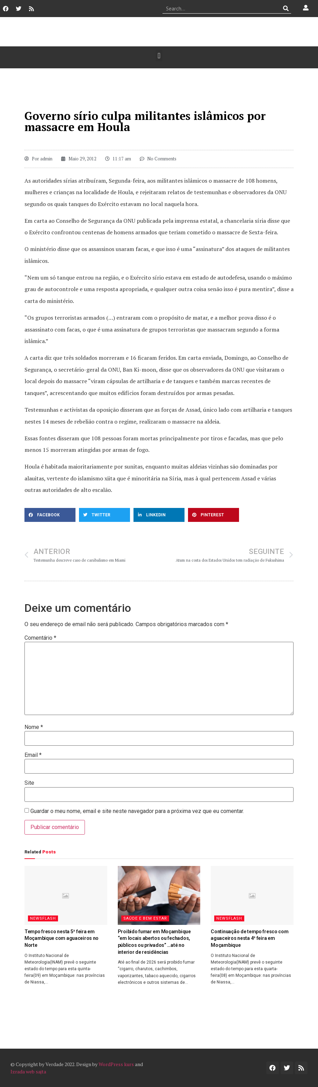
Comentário (40, 638)
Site (29, 783)
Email (33, 755)
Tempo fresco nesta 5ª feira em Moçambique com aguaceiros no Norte (61, 938)
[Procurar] (286, 8)
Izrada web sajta (28, 1071)
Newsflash (43, 918)
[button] (159, 55)
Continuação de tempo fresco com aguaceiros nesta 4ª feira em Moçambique (249, 938)
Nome (33, 727)
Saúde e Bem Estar (145, 918)
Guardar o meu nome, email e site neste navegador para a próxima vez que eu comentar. (137, 811)
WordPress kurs (116, 1064)
